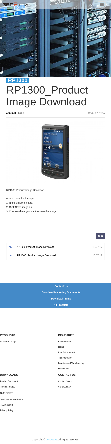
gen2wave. (52, 439)
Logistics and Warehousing (71, 363)
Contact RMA (64, 387)
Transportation (65, 358)
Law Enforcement (66, 352)
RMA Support (6, 405)
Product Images (7, 387)
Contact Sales (65, 381)
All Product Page (8, 341)
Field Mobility (64, 341)
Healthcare (63, 368)
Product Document (9, 381)
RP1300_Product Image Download (35, 247)
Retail (61, 347)
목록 (100, 235)
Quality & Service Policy (11, 399)
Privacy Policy (6, 410)
